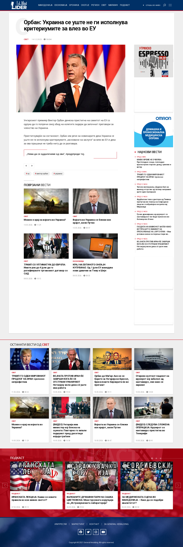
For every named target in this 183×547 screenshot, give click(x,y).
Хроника (74, 5)
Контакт (94, 524)
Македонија (45, 5)
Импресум (61, 524)
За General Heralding (116, 524)
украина (58, 174)
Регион (95, 5)
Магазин (113, 5)
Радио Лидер (18, 5)
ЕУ (28, 174)
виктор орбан (42, 174)
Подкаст (125, 5)
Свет (103, 5)
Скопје (85, 5)
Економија (60, 5)
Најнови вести (150, 152)
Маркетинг (78, 524)
